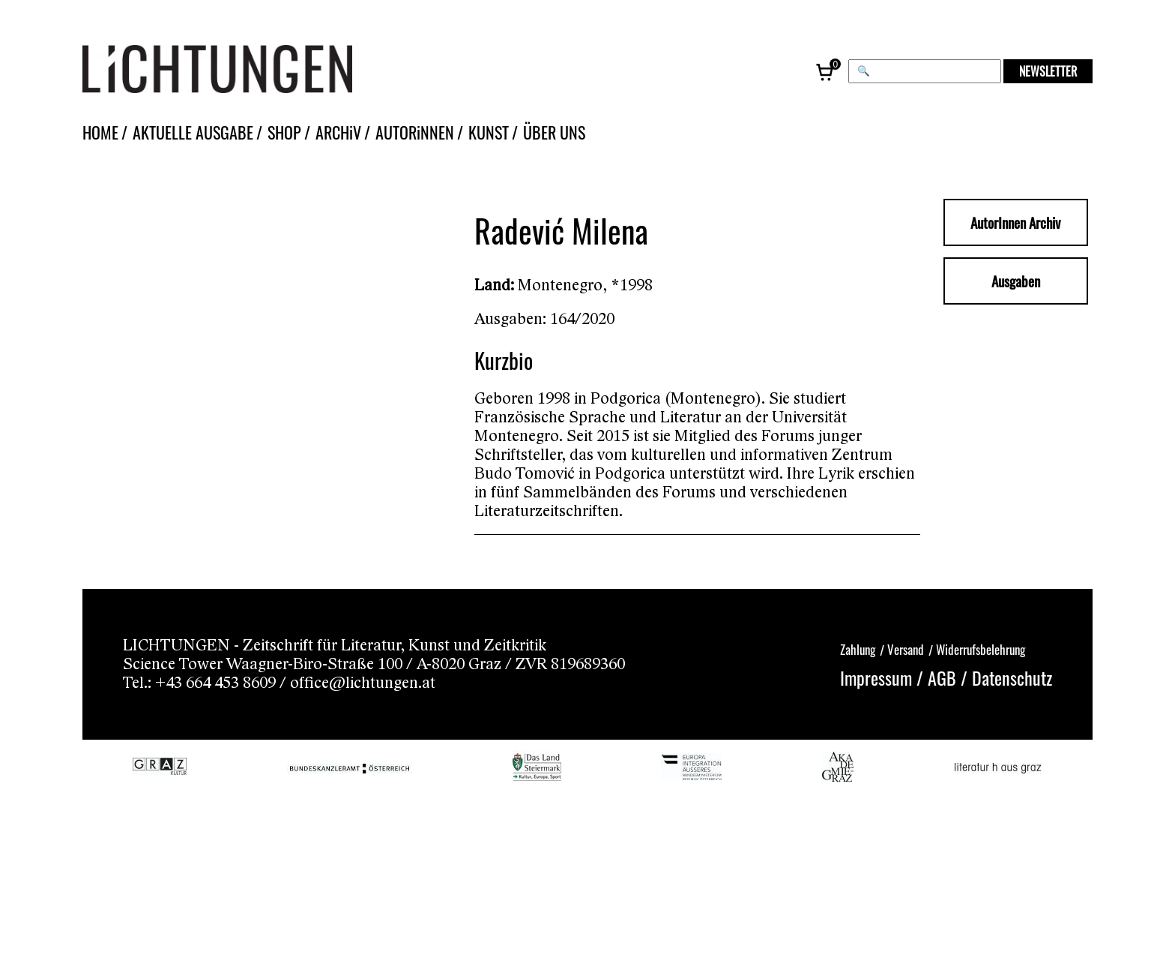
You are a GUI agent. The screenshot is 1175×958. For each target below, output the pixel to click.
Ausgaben (1015, 281)
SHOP (284, 132)
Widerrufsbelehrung (980, 649)
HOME (100, 132)
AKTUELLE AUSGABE (193, 132)
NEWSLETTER (1048, 71)
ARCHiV (338, 132)
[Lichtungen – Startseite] (251, 71)
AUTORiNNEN (414, 132)
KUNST (488, 132)
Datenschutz (1012, 677)
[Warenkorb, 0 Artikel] (826, 71)
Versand (905, 649)
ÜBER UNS (554, 132)
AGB (942, 677)
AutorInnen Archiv (1015, 222)
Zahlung (857, 649)
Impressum (876, 677)
